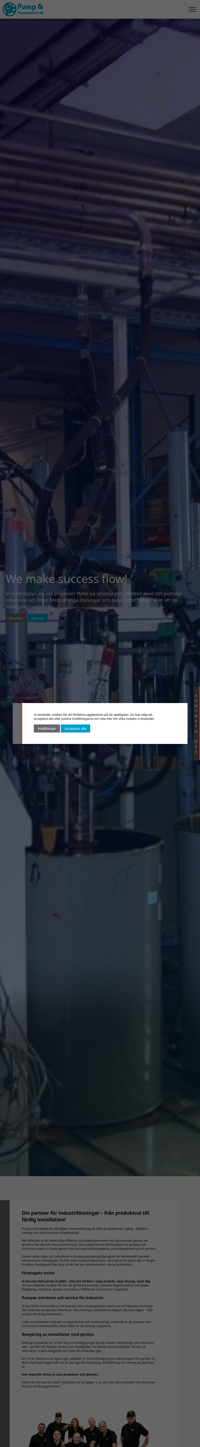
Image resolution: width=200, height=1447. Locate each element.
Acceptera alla (75, 728)
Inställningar (47, 728)
